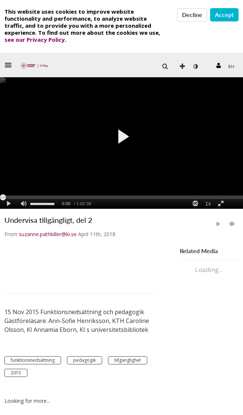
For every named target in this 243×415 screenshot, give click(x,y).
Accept (224, 14)
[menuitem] (231, 66)
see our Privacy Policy (34, 39)
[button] (10, 65)
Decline (192, 14)
